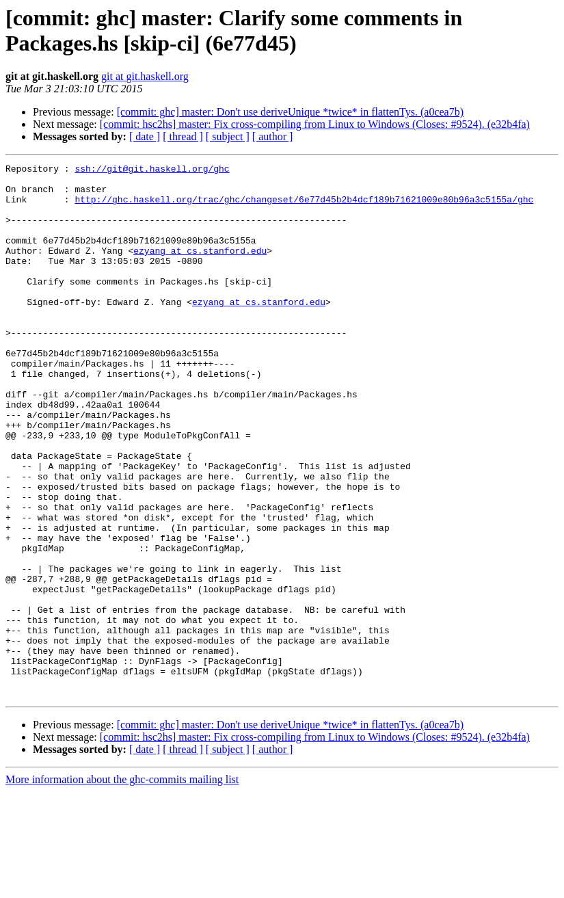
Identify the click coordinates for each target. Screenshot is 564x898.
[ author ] (272, 136)
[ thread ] (183, 136)
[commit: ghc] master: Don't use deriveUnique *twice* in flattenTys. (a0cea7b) (290, 112)
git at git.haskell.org (145, 76)
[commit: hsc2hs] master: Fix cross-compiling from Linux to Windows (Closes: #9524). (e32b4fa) (315, 124)
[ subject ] (228, 136)
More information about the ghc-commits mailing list (122, 886)
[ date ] (144, 136)
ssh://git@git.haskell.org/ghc (152, 170)
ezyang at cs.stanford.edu (200, 269)
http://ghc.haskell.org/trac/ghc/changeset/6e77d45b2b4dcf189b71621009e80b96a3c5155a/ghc (304, 207)
